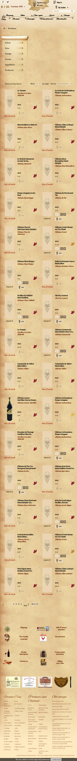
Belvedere (31, 736)
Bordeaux (15, 19)
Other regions (38, 15)
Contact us (24, 661)
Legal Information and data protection (26, 755)
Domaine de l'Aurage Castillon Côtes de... (25, 433)
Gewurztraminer (8, 725)
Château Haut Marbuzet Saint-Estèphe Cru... (26, 501)
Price (7, 48)
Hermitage (6, 728)
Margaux (16, 731)
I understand (56, 759)
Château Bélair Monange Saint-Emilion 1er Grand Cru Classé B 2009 (62, 743)
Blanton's (30, 741)
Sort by (53, 84)
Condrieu (16, 716)
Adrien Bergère (42, 705)
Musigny (6, 739)
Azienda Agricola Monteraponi (32, 728)
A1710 (29, 705)
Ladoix (16, 728)
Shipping (23, 628)
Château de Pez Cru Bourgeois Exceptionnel (26, 467)
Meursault (17, 733)
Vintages (67, 15)
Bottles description (23, 653)
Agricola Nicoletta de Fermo (32, 713)
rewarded (23, 639)
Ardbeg (30, 724)
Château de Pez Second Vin (64, 194)
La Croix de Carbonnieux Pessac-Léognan (64, 92)
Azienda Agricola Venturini (32, 732)
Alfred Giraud (31, 717)
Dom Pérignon (8, 723)
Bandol (6, 701)
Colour (8, 43)
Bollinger (40, 741)
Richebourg (7, 749)
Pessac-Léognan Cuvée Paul (26, 194)
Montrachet (17, 736)
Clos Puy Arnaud (61, 296)
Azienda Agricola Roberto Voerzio (42, 728)
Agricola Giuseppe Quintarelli (43, 709)
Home (3, 19)
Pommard (6, 744)
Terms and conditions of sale (44, 755)
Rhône (22, 15)
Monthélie (6, 736)
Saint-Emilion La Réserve (27, 125)
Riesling (16, 749)
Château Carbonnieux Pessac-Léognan (63, 399)
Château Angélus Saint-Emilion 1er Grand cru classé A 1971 (61, 729)
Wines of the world (47, 19)
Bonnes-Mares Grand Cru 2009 (60, 709)
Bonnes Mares (18, 704)
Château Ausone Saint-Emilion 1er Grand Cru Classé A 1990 (61, 733)
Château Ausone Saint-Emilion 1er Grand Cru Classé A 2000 (61, 738)
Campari (30, 744)
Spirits (51, 15)
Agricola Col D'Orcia (31, 709)
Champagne (30, 19)
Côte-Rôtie (17, 720)
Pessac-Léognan (8, 741)
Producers (9, 70)
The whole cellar (61, 19)
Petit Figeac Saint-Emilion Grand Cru (24, 570)
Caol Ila (40, 748)
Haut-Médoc (17, 725)
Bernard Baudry (32, 738)
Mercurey (6, 733)
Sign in (59, 3)
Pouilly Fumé (17, 744)
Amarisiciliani (41, 717)
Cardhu (30, 751)
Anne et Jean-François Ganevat (32, 720)
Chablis (6, 708)
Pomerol (16, 741)
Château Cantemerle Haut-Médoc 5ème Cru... (64, 331)
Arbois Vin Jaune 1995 (57, 701)
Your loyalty (23, 637)
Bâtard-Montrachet (7, 705)
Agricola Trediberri (43, 712)
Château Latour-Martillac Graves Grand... (26, 399)
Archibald (41, 720)
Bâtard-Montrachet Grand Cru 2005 (61, 704)
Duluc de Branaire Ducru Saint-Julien (64, 262)
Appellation (10, 65)
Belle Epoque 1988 (57, 706)
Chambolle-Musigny (19, 708)
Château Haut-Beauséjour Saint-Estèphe (62, 161)
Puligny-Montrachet (19, 747)
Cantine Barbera (32, 748)
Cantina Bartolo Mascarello (42, 745)
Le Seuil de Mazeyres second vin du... (25, 160)
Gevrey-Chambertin (19, 723)
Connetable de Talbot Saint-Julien (25, 365)
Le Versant (21, 91)
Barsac (16, 701)
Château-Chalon (18, 711)
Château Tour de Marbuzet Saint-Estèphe (26, 228)
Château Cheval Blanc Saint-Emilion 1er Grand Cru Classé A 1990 (62, 747)
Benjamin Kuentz (43, 736)
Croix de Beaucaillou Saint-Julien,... (25, 536)
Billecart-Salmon (42, 738)
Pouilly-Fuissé (7, 747)
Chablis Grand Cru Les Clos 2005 (60, 716)
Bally (39, 731)
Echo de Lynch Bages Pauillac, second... (63, 501)
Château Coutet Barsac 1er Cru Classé (64, 228)
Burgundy (9, 15)
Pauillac (16, 739)
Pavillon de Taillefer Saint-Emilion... (25, 297)
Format (8, 59)
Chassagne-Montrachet (7, 712)
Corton (6, 720)
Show (33, 84)
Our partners (60, 637)
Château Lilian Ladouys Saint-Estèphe (64, 126)
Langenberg (7, 731)
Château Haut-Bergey (25, 261)
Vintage (8, 54)
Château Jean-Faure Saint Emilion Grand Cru (64, 467)
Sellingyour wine (60, 662)
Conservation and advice (60, 653)
